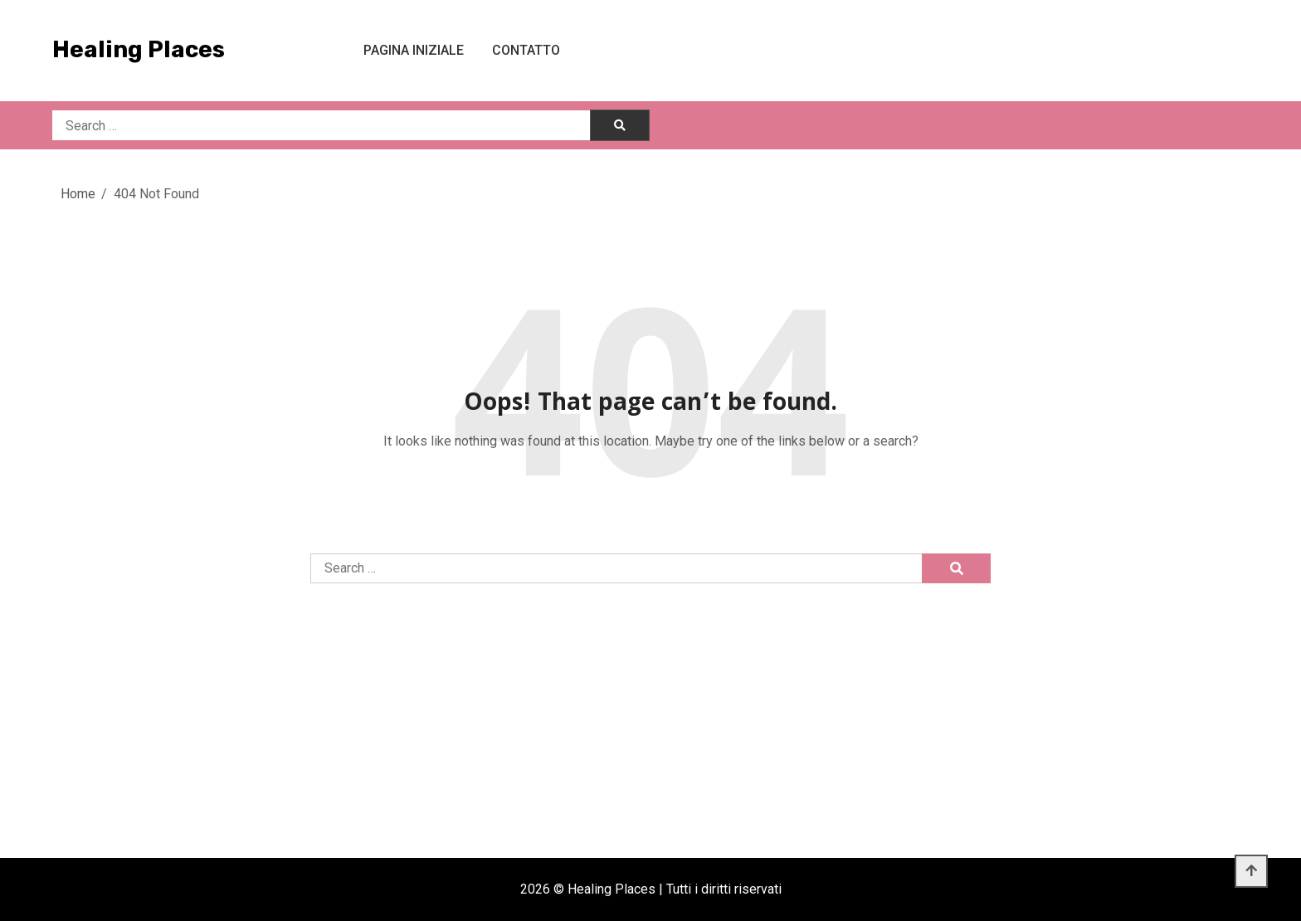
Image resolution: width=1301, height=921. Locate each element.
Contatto (526, 50)
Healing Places (138, 49)
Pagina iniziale (413, 50)
